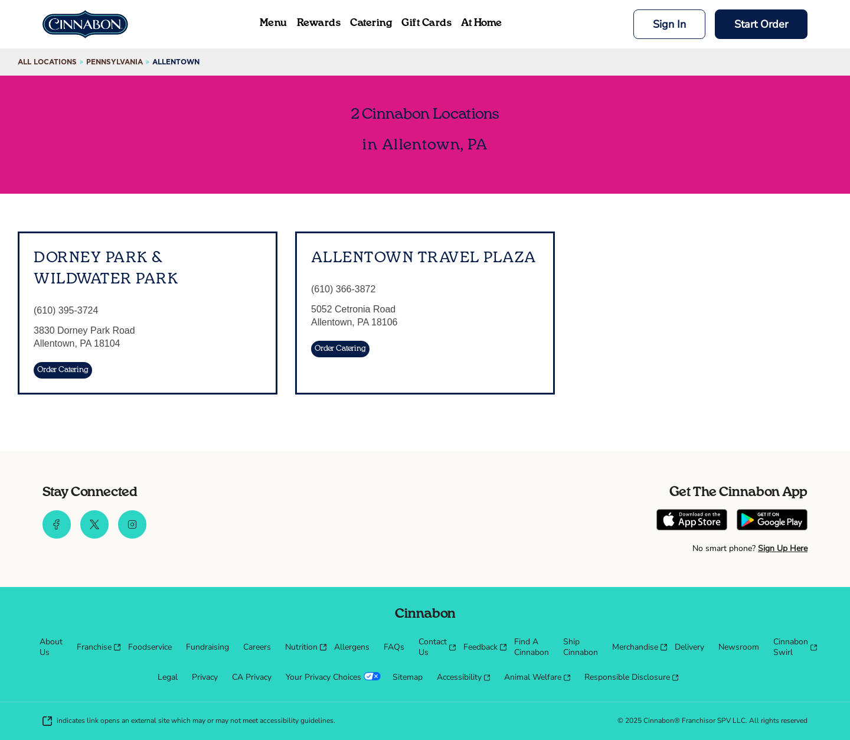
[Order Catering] (63, 370)
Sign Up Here (783, 548)
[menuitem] (51, 647)
